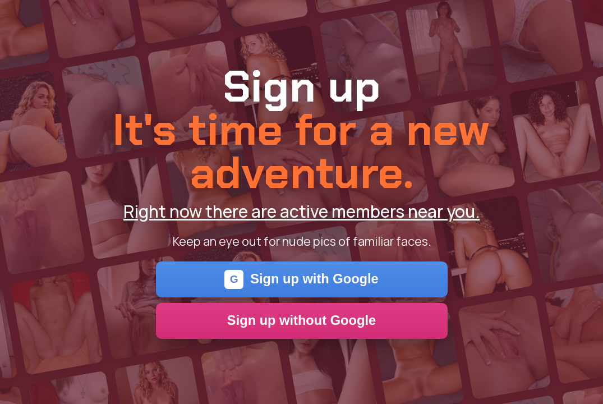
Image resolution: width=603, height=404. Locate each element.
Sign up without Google (301, 320)
